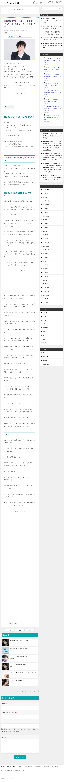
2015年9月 (45, 299)
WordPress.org (46, 364)
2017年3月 (45, 231)
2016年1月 (45, 284)
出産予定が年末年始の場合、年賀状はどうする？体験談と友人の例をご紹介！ (52, 108)
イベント (45, 312)
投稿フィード (46, 356)
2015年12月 (46, 287)
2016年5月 (45, 268)
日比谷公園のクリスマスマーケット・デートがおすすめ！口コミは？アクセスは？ (52, 20)
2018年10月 (46, 204)
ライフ (44, 320)
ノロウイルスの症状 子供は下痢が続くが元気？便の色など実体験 (23, 657)
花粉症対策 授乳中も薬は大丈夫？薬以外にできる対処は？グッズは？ (22, 641)
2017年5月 (45, 223)
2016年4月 (45, 272)
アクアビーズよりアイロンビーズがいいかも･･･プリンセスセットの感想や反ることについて (52, 177)
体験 (44, 324)
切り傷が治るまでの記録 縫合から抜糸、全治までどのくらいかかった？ (52, 60)
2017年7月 (45, 219)
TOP (9, 766)
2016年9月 (45, 253)
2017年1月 (45, 238)
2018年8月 (45, 208)
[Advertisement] (20, 99)
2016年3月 (45, 276)
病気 (6, 32)
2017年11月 (46, 216)
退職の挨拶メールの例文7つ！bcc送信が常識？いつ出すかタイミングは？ (52, 117)
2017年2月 (45, 235)
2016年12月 (46, 242)
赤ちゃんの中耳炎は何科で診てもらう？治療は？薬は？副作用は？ (23, 673)
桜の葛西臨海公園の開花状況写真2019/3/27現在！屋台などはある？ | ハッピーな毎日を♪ (52, 148)
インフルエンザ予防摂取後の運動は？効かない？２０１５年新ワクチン (23, 665)
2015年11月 (46, 291)
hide (12, 107)
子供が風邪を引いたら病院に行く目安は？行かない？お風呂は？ (23, 649)
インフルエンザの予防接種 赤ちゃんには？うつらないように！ (23, 681)
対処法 (10, 623)
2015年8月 (45, 302)
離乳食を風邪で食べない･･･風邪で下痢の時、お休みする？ (30, 691)
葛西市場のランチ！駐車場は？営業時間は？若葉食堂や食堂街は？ (52, 76)
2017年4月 (45, 227)
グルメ (44, 316)
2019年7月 (45, 193)
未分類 (44, 331)
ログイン (45, 352)
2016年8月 (45, 257)
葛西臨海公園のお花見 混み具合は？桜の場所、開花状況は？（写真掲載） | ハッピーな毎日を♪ (52, 169)
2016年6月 (45, 265)
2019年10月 (46, 189)
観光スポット (46, 342)
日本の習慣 (45, 327)
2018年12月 (46, 201)
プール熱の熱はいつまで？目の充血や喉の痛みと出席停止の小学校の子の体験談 (52, 45)
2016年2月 (45, 280)
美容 (44, 339)
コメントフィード (47, 360)
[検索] (52, 8)
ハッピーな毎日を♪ (11, 3)
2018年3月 (45, 212)
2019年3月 (45, 197)
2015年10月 (46, 295)
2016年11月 (46, 246)
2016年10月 (46, 250)
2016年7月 (45, 261)
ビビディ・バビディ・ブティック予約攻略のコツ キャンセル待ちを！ (52, 92)
